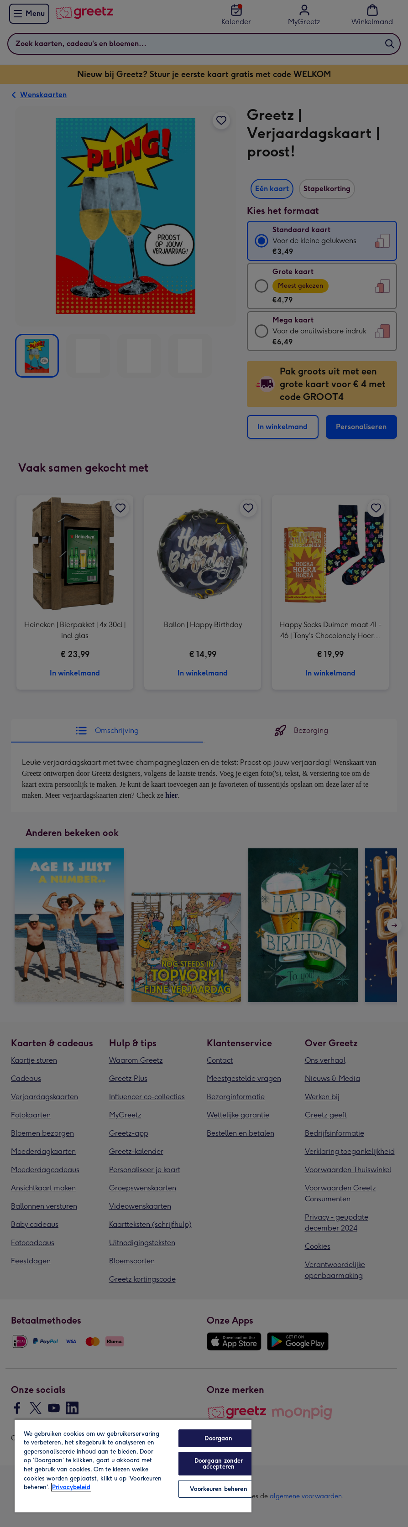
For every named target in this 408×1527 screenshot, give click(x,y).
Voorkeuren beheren (218, 1488)
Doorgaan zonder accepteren (218, 1463)
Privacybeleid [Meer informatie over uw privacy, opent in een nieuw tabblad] (71, 1487)
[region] (133, 1465)
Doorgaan (218, 1438)
